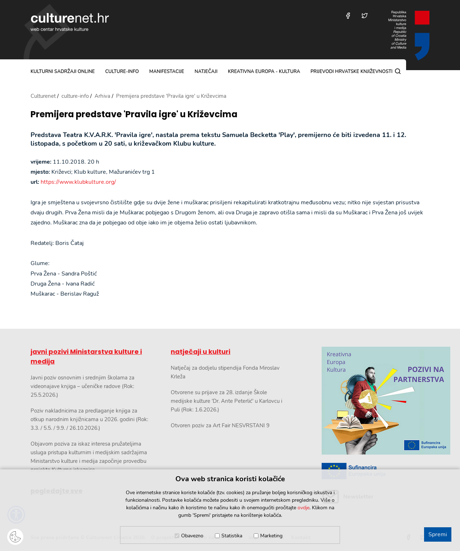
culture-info (122, 71)
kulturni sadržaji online (63, 71)
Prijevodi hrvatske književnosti (351, 71)
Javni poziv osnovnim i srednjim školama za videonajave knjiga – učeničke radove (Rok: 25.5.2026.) (82, 386)
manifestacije (166, 71)
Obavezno (192, 535)
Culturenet (43, 96)
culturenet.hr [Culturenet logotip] (70, 22)
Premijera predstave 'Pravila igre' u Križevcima (134, 114)
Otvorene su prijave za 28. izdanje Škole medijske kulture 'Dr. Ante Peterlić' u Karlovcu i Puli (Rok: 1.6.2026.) (226, 401)
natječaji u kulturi (200, 351)
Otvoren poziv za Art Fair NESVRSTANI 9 (220, 425)
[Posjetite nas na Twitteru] (365, 16)
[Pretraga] (398, 71)
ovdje (303, 507)
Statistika (231, 535)
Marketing (271, 535)
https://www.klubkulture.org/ (78, 182)
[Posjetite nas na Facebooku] (348, 16)
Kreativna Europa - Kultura (264, 71)
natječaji (205, 71)
